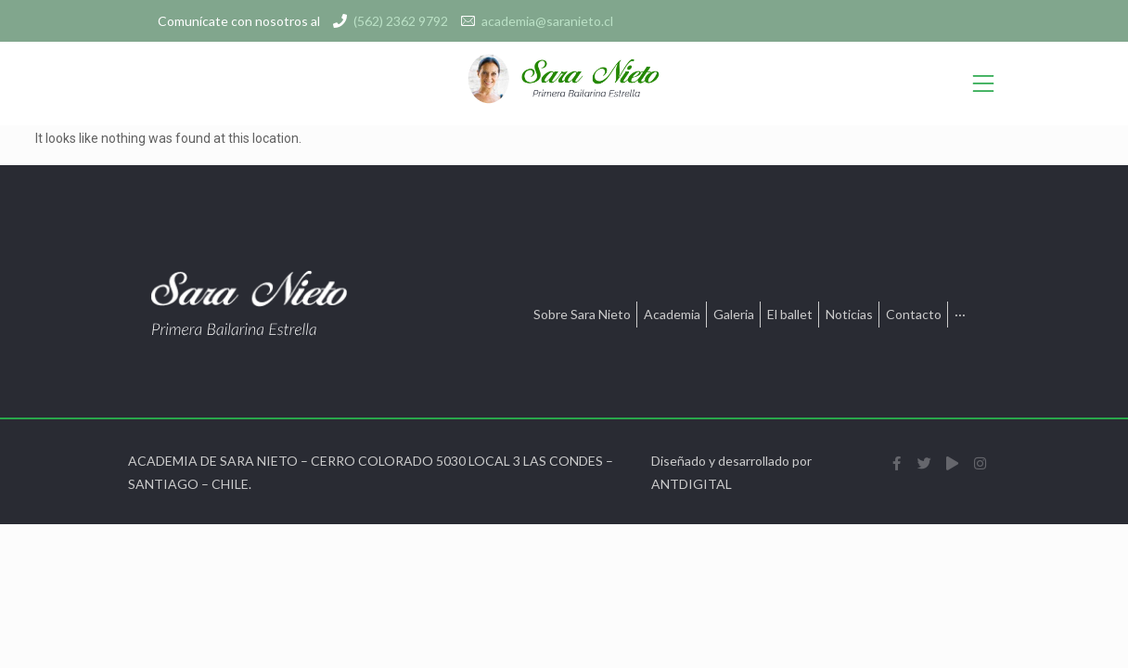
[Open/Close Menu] (984, 84)
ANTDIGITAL (691, 484)
